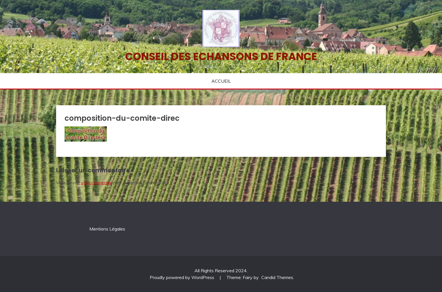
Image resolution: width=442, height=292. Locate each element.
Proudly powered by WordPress (182, 277)
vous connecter (96, 182)
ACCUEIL (221, 81)
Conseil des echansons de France (221, 56)
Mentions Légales (107, 229)
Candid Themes (277, 277)
